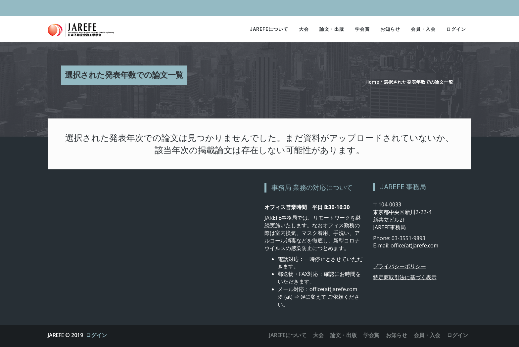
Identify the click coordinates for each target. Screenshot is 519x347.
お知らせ (390, 29)
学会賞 (362, 29)
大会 (304, 29)
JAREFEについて (269, 29)
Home (372, 82)
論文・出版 (331, 29)
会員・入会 (423, 29)
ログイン (456, 29)
